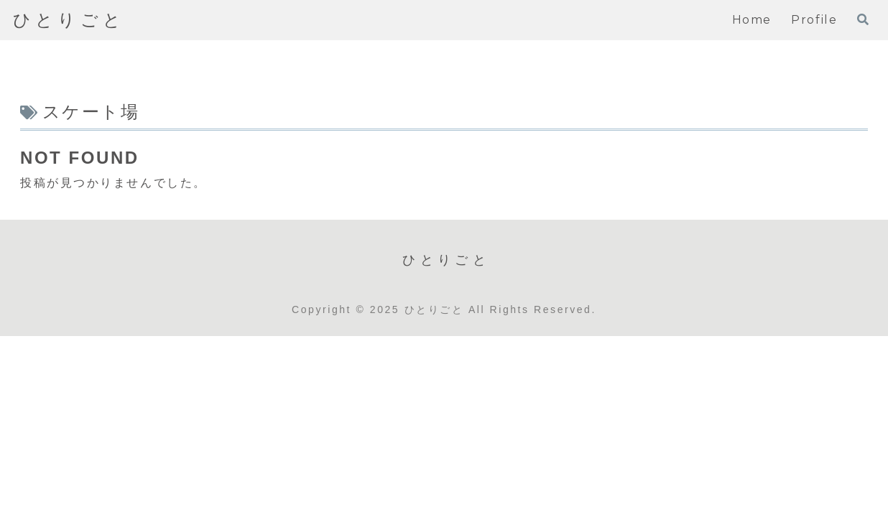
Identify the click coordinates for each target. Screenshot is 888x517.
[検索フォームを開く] (863, 19)
